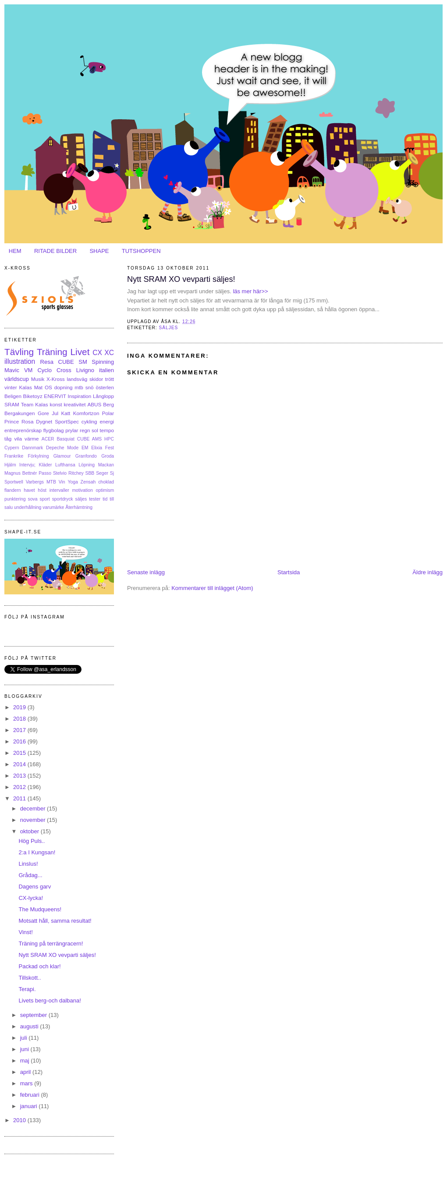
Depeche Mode (62, 447)
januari (29, 1106)
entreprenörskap (23, 430)
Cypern (11, 447)
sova (33, 499)
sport (45, 499)
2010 (20, 1120)
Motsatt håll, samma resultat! (54, 920)
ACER (48, 439)
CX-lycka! (30, 898)
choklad (106, 482)
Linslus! (28, 863)
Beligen (12, 396)
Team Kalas (34, 404)
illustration (19, 361)
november (33, 820)
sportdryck (62, 499)
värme (32, 438)
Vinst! (25, 932)
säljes (168, 327)
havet (29, 490)
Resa (46, 362)
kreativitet (74, 404)
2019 (20, 707)
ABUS (94, 404)
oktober (30, 831)
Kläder (45, 464)
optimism (105, 490)
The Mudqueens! (39, 909)
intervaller (59, 490)
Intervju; (27, 464)
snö (89, 387)
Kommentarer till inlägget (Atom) (212, 588)
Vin (62, 482)
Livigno (85, 370)
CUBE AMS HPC (95, 439)
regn (85, 430)
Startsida (288, 572)
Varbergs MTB (41, 482)
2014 (20, 764)
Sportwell (13, 482)
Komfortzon (86, 413)
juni (25, 1049)
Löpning (86, 464)
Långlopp (103, 396)
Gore (43, 413)
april (26, 1072)
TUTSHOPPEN (141, 251)
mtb (78, 387)
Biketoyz (33, 396)
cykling (89, 421)
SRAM (11, 404)
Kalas (25, 387)
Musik (38, 379)
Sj (112, 473)
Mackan (106, 464)
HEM (15, 251)
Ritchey (76, 473)
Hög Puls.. (31, 841)
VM (28, 370)
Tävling (19, 352)
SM (82, 362)
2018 (20, 718)
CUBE (66, 362)
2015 (20, 753)
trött (109, 379)
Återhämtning (78, 507)
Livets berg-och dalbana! (49, 1000)
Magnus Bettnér (20, 473)
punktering (15, 499)
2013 (20, 775)
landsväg (77, 379)
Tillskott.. (29, 977)
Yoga (72, 482)
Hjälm (10, 464)
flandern (12, 490)
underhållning (27, 507)
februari (30, 1094)
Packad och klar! (39, 966)
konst (56, 404)
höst (42, 490)
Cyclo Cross (54, 370)
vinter (10, 387)
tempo (107, 430)
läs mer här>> (249, 291)
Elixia (96, 447)
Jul (55, 413)
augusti (30, 1026)
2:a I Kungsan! (36, 852)
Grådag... (30, 875)
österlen (105, 387)
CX (97, 352)
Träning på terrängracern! (50, 943)
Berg (108, 404)
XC (109, 352)
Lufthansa (65, 464)
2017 (20, 730)
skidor (96, 379)
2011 (20, 798)
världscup (16, 379)
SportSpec (67, 421)
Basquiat (65, 439)
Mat (38, 387)
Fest (109, 447)
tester (94, 499)
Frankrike (13, 456)
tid (105, 499)
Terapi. (26, 989)
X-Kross (55, 379)
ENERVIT (55, 396)
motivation (82, 490)
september (34, 1015)
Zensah (88, 482)
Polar (108, 413)
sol (95, 430)
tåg (7, 438)
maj (25, 1060)
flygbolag (53, 430)
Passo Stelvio (53, 473)
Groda (107, 456)
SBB (90, 473)
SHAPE (99, 251)
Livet (79, 352)
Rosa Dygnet (36, 421)
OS (48, 387)
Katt (66, 413)
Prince (11, 421)
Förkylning (38, 456)
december (33, 808)
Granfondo (86, 456)
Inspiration (79, 396)
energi (107, 421)
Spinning (103, 362)
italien (106, 370)
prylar (71, 430)
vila (18, 438)
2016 (20, 741)
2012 (20, 787)
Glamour (62, 456)
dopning (63, 387)
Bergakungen (19, 413)
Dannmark (32, 447)
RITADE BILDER (55, 251)
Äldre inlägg (427, 572)
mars (27, 1083)
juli (24, 1037)
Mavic (11, 370)
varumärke (53, 507)
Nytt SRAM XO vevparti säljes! (181, 279)
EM (85, 447)
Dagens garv (34, 886)
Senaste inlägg (146, 572)
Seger (102, 473)
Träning (52, 352)
